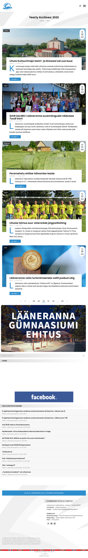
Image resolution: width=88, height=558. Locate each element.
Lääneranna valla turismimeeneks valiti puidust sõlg (42, 278)
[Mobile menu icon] (84, 6)
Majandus (7, 143)
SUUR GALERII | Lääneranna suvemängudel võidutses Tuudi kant (41, 117)
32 (53, 301)
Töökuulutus (7, 452)
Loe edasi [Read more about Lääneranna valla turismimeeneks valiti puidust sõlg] (15, 293)
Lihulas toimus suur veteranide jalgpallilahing (37, 223)
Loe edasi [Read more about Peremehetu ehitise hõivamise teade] (20, 186)
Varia (5, 248)
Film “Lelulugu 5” (8, 465)
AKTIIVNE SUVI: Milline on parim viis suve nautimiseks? (23, 438)
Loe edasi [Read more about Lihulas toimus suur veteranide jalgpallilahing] (15, 241)
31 (48, 301)
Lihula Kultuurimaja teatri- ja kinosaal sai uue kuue (41, 61)
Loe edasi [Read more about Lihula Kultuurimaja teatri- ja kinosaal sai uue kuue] (15, 79)
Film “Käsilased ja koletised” (13, 458)
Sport (5, 86)
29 (39, 301)
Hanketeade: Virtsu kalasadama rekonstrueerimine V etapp (26, 431)
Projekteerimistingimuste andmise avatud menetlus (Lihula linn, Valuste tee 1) (33, 411)
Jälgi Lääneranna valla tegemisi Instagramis (44, 493)
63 (62, 301)
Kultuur (6, 30)
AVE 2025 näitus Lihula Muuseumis (16, 425)
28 (34, 301)
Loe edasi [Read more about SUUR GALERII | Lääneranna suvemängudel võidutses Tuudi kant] (15, 137)
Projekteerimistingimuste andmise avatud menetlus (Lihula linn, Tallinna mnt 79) (35, 418)
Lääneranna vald (44, 556)
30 (44, 301)
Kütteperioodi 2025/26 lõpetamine (16, 445)
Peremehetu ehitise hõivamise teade (32, 173)
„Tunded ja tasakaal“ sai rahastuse (16, 472)
